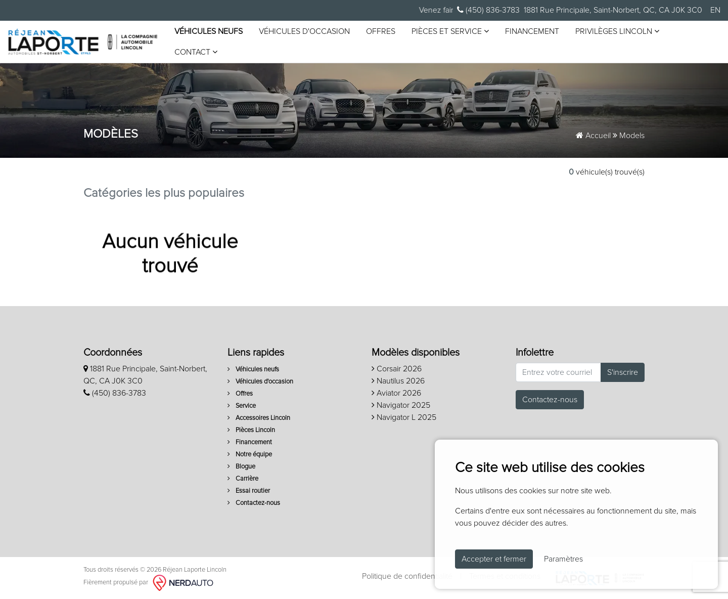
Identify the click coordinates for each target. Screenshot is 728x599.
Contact (195, 52)
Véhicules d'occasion (304, 31)
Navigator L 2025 (404, 417)
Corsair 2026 (397, 369)
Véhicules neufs (208, 31)
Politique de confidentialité (407, 576)
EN (715, 10)
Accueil (593, 136)
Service (242, 406)
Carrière (243, 479)
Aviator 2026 (396, 393)
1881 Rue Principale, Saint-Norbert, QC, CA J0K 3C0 (613, 10)
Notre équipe (250, 454)
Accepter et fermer (494, 559)
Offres (380, 31)
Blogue (241, 466)
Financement (532, 31)
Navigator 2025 (401, 405)
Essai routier (249, 491)
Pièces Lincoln (251, 430)
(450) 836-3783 (488, 10)
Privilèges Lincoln (617, 31)
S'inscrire (622, 372)
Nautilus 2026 (398, 381)
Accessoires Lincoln (259, 418)
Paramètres (563, 559)
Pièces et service (450, 31)
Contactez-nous (254, 503)
